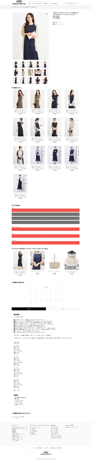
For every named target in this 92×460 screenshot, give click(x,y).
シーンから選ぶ (55, 429)
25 (36, 289)
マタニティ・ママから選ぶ (57, 436)
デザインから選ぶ (55, 430)
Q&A (63, 297)
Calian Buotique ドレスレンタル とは (20, 428)
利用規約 (46, 447)
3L (33, 210)
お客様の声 (15, 432)
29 (55, 289)
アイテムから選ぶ (26, 7)
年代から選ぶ (54, 433)
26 (41, 289)
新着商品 (14, 429)
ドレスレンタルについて (37, 3)
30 (60, 289)
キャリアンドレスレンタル (16, 7)
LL (18, 210)
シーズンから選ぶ (55, 432)
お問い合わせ (33, 433)
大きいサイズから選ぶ (56, 434)
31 (31, 291)
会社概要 (32, 432)
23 (60, 286)
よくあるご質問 (54, 3)
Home (29, 3)
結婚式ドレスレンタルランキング (72, 426)
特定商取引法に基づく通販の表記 (56, 447)
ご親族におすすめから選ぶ (57, 437)
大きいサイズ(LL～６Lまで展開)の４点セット (18, 406)
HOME (33, 447)
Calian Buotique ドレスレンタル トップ (20, 426)
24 (31, 289)
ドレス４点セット (33, 7)
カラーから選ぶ (55, 428)
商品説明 (29, 297)
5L (61, 210)
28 (50, 289)
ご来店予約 (33, 429)
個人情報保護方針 (39, 447)
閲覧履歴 (14, 430)
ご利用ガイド (46, 3)
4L (47, 210)
